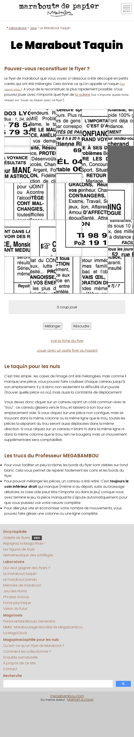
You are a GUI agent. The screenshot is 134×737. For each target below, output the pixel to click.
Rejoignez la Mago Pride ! (24, 543)
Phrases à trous (16, 596)
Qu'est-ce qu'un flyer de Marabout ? (33, 645)
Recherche (12, 675)
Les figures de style (19, 549)
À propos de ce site (19, 663)
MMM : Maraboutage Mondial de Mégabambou (43, 627)
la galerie (82, 94)
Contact (10, 668)
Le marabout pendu (20, 579)
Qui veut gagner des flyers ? (26, 567)
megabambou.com (67, 696)
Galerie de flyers (22, 537)
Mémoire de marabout (22, 585)
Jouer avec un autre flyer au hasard (67, 350)
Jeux (33, 28)
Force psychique (17, 602)
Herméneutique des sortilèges (28, 555)
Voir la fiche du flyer (67, 340)
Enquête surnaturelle (20, 657)
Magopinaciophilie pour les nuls (31, 639)
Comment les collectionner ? (27, 651)
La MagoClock (15, 632)
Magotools (12, 615)
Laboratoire (18, 28)
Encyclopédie (15, 531)
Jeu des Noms (15, 591)
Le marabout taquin (20, 573)
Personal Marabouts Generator (29, 621)
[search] (57, 684)
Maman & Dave (80, 699)
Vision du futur (15, 608)
